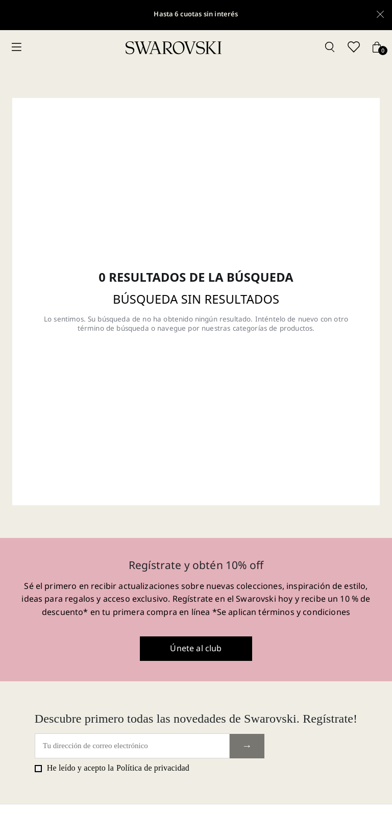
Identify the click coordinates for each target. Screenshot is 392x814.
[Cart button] (376, 47)
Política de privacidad (152, 767)
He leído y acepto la (112, 768)
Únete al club (196, 648)
